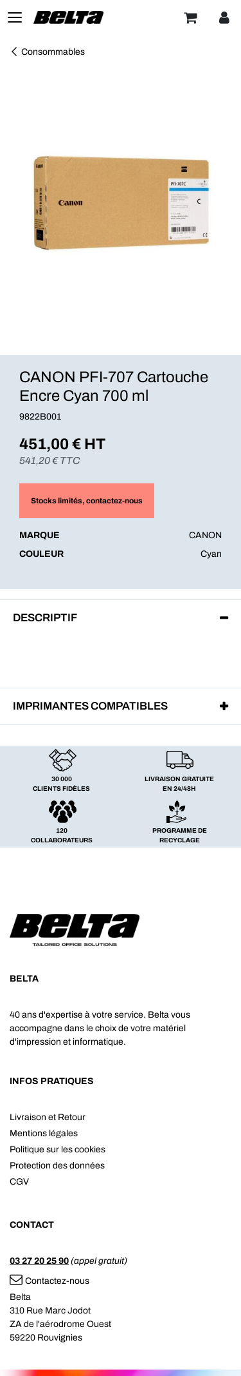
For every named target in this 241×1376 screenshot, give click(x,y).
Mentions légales (44, 1133)
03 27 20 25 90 (39, 1261)
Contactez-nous (49, 1281)
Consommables (47, 52)
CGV (19, 1182)
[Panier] (190, 17)
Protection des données (57, 1165)
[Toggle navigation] (15, 17)
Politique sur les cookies (57, 1149)
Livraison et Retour (47, 1117)
